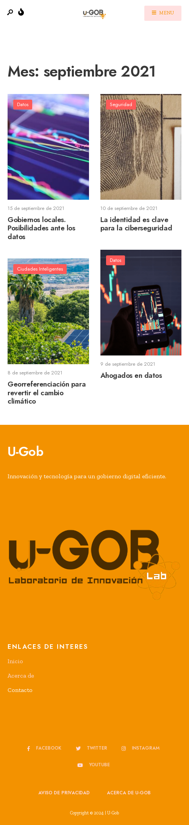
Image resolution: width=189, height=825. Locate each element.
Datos (22, 104)
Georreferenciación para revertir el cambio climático (47, 393)
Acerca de (21, 675)
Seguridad (121, 104)
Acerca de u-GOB (129, 792)
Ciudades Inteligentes (40, 268)
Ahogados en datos (131, 375)
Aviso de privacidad (64, 792)
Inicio (15, 661)
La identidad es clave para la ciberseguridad (136, 223)
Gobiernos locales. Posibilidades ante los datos (41, 228)
